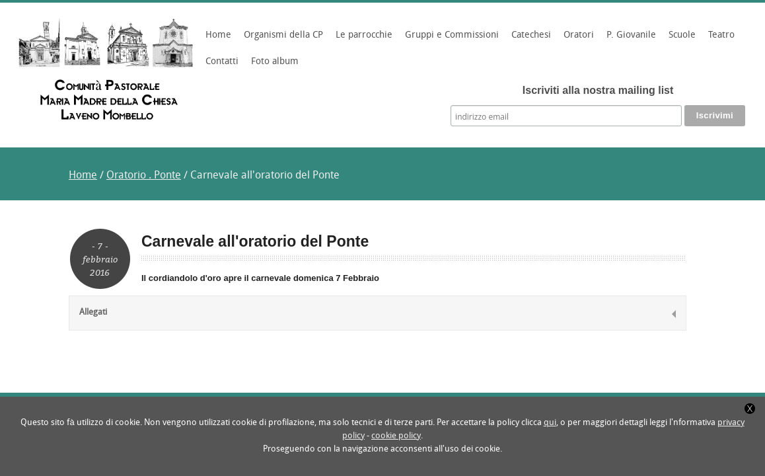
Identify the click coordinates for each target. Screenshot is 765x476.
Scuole (680, 39)
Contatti (221, 62)
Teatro (721, 35)
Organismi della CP (281, 39)
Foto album (275, 62)
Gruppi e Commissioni (450, 39)
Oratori (577, 39)
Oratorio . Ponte (143, 176)
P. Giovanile (629, 39)
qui (550, 422)
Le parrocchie (362, 39)
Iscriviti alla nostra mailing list (598, 90)
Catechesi (529, 39)
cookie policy (396, 436)
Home (218, 35)
